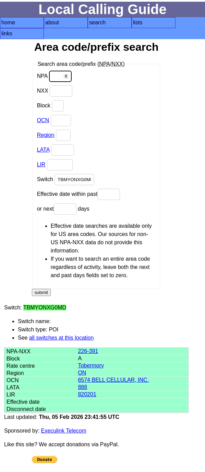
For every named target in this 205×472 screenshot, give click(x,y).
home (8, 22)
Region (46, 135)
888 (82, 387)
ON (82, 373)
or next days (63, 209)
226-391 (88, 351)
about (52, 22)
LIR (41, 164)
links (6, 33)
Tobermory (91, 365)
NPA (54, 76)
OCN (43, 120)
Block (50, 105)
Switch (65, 179)
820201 (87, 394)
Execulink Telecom (63, 431)
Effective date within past (78, 194)
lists (138, 22)
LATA (43, 150)
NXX (54, 91)
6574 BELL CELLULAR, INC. (113, 380)
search (97, 22)
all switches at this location (61, 338)
